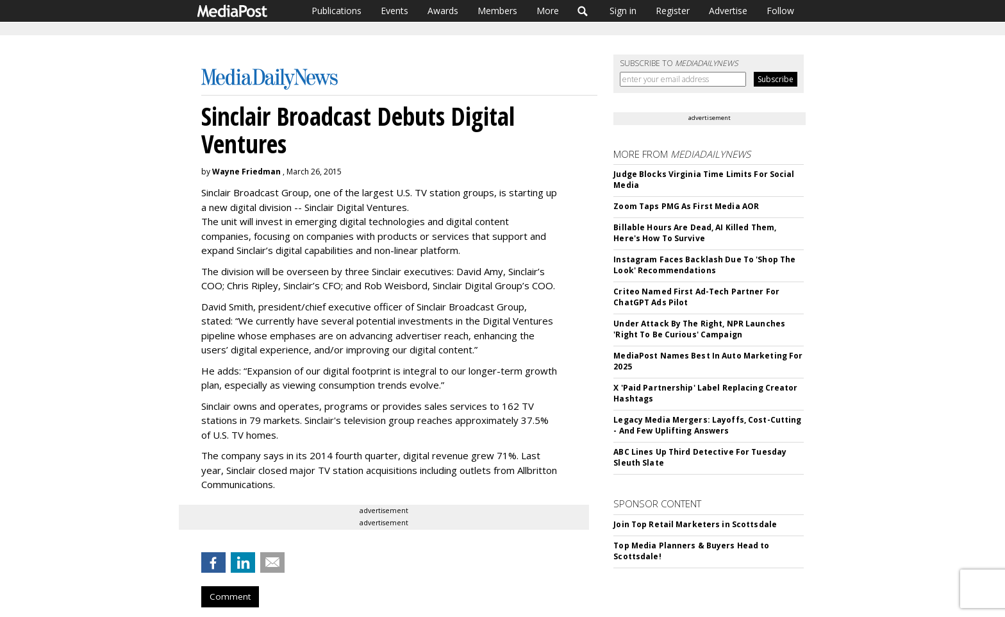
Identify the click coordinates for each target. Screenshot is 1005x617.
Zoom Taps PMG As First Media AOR (686, 206)
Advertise (728, 10)
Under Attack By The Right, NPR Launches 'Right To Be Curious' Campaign (699, 329)
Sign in (623, 10)
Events (394, 10)
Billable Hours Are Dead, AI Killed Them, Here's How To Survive (694, 233)
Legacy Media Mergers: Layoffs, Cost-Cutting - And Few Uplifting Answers (707, 425)
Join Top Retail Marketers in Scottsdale (695, 524)
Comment (230, 596)
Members (497, 10)
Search (583, 11)
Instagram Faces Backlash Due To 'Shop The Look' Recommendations (704, 265)
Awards (443, 10)
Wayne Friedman (246, 171)
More (547, 10)
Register (673, 10)
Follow (780, 10)
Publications (336, 10)
